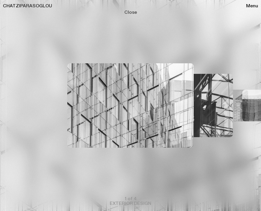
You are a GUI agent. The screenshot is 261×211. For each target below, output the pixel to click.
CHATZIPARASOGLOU (27, 5)
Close (130, 11)
